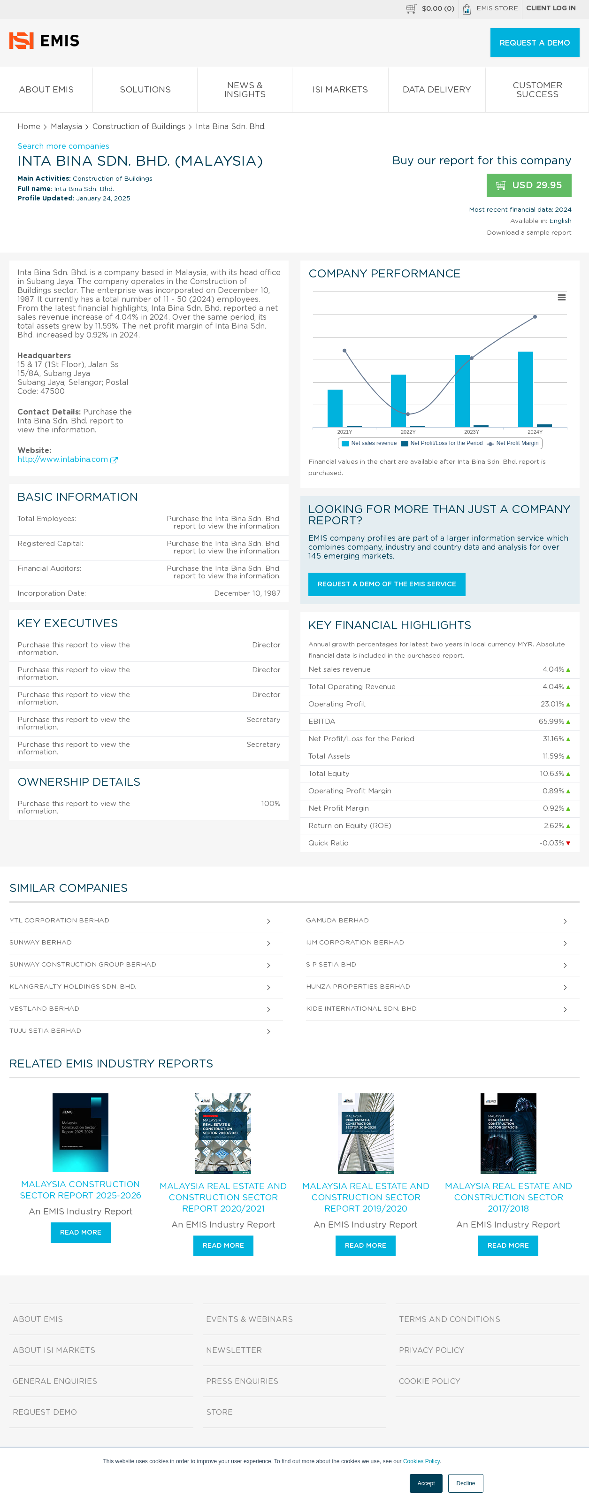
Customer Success (537, 92)
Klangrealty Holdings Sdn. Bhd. (72, 986)
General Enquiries (55, 1381)
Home (28, 127)
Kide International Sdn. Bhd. (362, 1009)
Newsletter (234, 1350)
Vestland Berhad (44, 1009)
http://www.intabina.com (67, 459)
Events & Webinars (249, 1319)
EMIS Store (490, 9)
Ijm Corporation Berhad (355, 942)
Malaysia (66, 127)
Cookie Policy (429, 1381)
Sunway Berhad (40, 942)
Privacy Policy (431, 1350)
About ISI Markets (54, 1350)
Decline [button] (465, 1483)
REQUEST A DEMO (535, 43)
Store (219, 1412)
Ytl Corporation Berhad (59, 920)
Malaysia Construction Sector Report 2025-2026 (80, 1190)
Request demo (45, 1412)
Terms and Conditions (449, 1319)
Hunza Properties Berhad (358, 986)
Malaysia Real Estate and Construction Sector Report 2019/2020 (365, 1197)
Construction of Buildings (138, 127)
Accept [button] (426, 1483)
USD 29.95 (529, 186)
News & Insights (245, 92)
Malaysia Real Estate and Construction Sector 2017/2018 (508, 1197)
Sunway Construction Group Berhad (82, 964)
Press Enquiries (242, 1381)
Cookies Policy (421, 1461)
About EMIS (46, 92)
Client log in (551, 8)
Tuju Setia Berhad (45, 1031)
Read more (80, 1232)
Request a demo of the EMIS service (387, 584)
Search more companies (63, 146)
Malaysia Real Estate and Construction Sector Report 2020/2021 (223, 1197)
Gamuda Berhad (337, 920)
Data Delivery (437, 92)
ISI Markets (340, 92)
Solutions (145, 92)
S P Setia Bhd (331, 964)
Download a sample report (529, 233)
